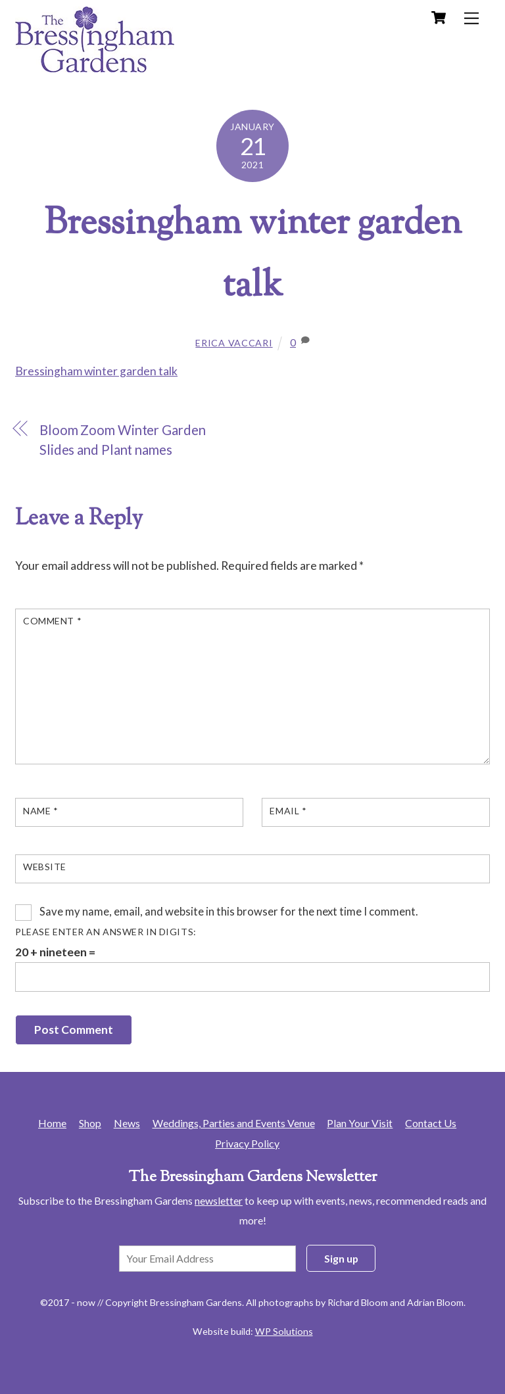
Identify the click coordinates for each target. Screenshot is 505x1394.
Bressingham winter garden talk (96, 371)
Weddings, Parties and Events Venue (234, 1123)
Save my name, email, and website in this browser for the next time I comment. (228, 911)
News (127, 1123)
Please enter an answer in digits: (106, 931)
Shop (90, 1123)
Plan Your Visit (360, 1123)
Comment (52, 620)
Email (288, 810)
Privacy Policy (247, 1143)
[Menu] (471, 18)
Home (52, 1123)
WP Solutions (284, 1331)
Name (40, 810)
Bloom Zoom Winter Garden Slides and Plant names (122, 440)
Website (44, 866)
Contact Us (430, 1123)
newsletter (219, 1200)
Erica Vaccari (233, 342)
